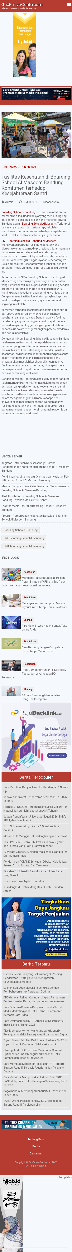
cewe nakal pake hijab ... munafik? (23, 881)
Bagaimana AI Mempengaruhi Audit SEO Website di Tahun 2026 (34, 1092)
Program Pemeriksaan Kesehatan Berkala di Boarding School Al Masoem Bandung (34, 517)
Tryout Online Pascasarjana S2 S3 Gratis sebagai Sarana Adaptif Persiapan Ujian (32, 1102)
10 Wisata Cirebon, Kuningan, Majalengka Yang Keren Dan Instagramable (35, 853)
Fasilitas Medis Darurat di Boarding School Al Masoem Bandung (34, 507)
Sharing (28, 620)
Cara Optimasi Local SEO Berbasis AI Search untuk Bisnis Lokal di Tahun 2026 (33, 1022)
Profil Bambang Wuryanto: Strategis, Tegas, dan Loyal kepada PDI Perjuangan (34, 673)
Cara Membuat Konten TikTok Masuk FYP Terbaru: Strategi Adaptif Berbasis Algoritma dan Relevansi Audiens (33, 1067)
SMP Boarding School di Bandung (24, 538)
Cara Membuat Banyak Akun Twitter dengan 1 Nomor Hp (35, 789)
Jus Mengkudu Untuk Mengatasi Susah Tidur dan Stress (33, 889)
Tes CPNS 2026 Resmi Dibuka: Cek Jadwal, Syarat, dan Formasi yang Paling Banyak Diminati (33, 844)
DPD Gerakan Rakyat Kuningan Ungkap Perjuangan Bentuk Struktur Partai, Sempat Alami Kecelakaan (34, 999)
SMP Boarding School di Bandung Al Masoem (29, 240)
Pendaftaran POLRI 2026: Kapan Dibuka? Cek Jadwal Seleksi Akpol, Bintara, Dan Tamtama (35, 863)
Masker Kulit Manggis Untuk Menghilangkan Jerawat (35, 836)
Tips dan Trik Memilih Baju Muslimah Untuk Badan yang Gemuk (33, 873)
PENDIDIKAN (28, 166)
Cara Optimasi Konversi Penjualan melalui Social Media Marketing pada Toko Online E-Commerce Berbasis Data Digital (32, 1011)
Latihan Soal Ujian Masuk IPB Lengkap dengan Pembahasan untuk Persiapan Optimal (31, 989)
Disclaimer (36, 1153)
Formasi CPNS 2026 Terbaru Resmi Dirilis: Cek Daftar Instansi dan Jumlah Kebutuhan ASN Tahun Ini (35, 808)
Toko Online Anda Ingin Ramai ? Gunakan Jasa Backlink (31, 828)
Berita (36, 1146)
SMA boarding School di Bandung (24, 546)
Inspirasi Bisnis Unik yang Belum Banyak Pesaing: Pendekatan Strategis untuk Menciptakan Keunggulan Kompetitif (32, 978)
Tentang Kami (36, 1139)
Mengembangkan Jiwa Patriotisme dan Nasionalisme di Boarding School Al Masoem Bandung (35, 488)
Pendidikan (30, 597)
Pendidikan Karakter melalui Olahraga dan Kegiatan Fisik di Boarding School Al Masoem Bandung (35, 478)
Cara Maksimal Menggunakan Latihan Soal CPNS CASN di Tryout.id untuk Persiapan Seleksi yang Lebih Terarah (35, 1081)
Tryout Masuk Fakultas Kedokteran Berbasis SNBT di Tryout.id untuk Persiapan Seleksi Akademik (35, 1042)
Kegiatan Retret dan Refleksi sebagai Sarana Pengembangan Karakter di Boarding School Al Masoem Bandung (36, 466)
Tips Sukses (30, 641)
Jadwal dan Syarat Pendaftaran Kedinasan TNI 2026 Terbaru (35, 799)
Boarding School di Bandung (19, 212)
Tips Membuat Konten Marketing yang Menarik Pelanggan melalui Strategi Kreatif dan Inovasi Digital (35, 1032)
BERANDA (10, 166)
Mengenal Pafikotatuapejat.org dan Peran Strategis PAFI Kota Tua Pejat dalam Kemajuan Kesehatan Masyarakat (33, 581)
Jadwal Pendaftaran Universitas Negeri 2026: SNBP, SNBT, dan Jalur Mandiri (34, 818)
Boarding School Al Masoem (39, 223)
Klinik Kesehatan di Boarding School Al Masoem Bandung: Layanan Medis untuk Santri (30, 498)
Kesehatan (29, 572)
